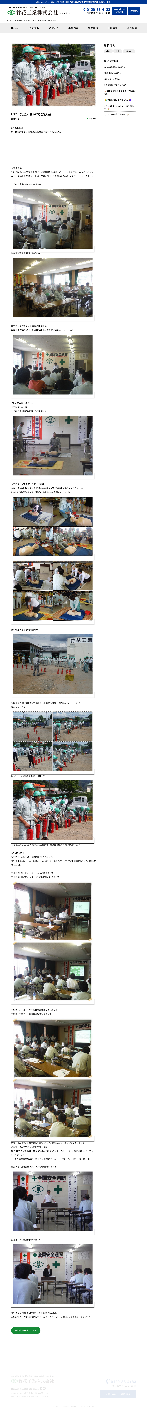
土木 (118, 51)
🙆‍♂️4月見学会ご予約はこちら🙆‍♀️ (117, 99)
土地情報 (113, 28)
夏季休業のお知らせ (112, 73)
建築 (108, 51)
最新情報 (18, 20)
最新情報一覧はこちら (26, 1330)
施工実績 (93, 28)
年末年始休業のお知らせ (114, 67)
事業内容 (73, 28)
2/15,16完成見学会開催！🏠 (116, 114)
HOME (10, 20)
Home (14, 28)
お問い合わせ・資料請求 (117, 1395)
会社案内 (132, 28)
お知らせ (92, 118)
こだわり (54, 28)
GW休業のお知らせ (112, 79)
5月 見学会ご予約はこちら (115, 85)
